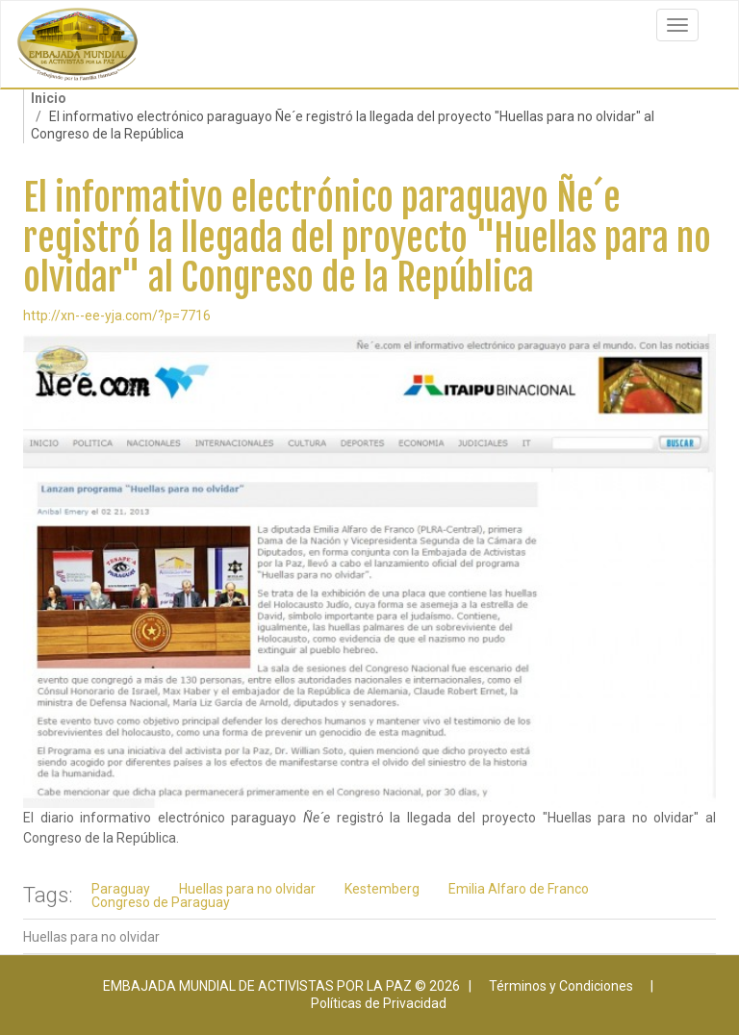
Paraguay (120, 888)
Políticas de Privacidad (378, 1003)
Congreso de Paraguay (160, 902)
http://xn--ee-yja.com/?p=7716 (117, 315)
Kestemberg (382, 888)
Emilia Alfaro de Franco (518, 888)
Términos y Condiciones (561, 986)
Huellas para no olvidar (247, 888)
